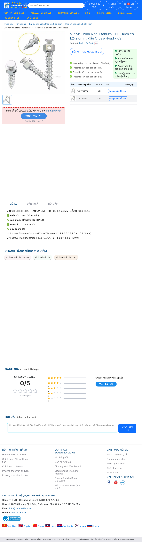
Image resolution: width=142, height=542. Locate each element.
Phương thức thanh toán (15, 475)
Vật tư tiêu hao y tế (117, 454)
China (38, 526)
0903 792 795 (33, 116)
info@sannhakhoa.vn (20, 508)
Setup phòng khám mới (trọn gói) (67, 472)
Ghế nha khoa (114, 468)
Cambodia (65, 526)
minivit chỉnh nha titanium (17, 257)
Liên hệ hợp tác (63, 461)
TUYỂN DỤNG (31, 18)
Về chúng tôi (61, 457)
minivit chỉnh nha (42, 257)
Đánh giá (32, 204)
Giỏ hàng (129, 5)
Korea (80, 526)
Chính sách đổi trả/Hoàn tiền (15, 460)
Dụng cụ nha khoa (116, 459)
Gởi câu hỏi (127, 428)
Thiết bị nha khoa (116, 463)
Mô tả (13, 204)
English (25, 526)
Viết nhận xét (106, 384)
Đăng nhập (111, 5)
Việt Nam (9, 526)
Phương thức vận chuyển (15, 470)
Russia (93, 526)
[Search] (56, 5)
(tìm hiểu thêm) (53, 110)
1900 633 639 (94, 5)
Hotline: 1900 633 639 (14, 454)
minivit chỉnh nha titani (66, 257)
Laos (50, 526)
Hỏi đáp (53, 204)
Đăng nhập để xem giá (87, 51)
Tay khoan (112, 472)
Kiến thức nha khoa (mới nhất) (67, 487)
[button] (15, 13)
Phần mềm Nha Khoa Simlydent (66, 479)
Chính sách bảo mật (12, 466)
